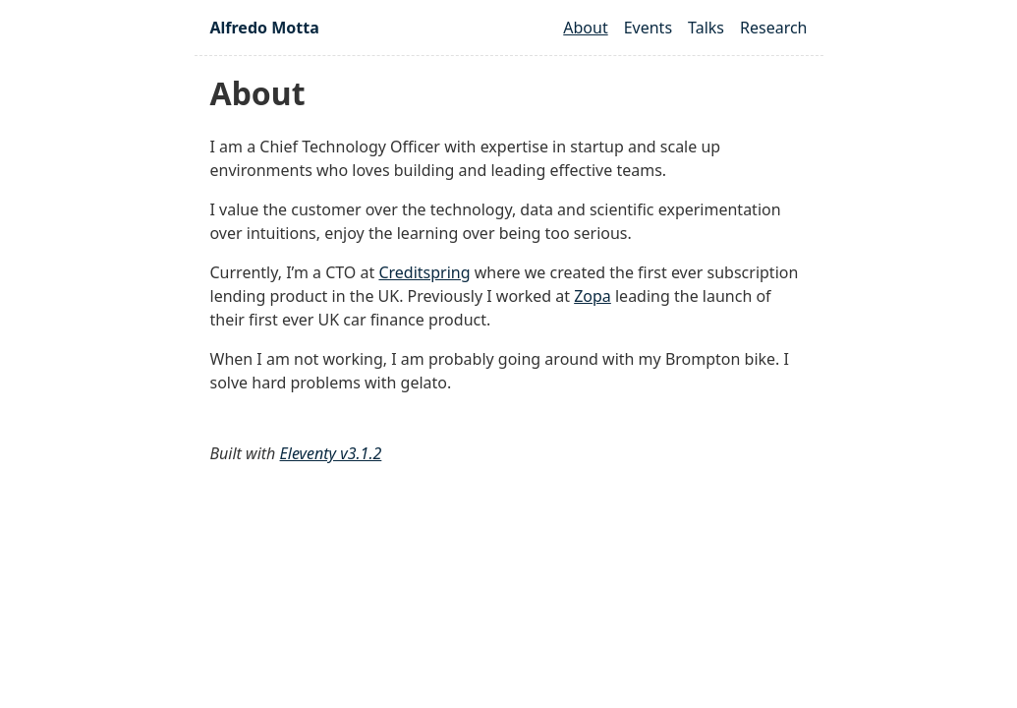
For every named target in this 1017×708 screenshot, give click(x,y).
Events (648, 27)
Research (774, 27)
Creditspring (424, 272)
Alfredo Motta (264, 27)
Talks (706, 27)
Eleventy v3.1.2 (331, 453)
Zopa (592, 296)
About (585, 27)
